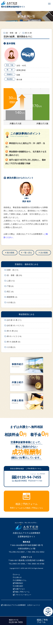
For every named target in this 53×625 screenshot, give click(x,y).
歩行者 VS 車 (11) (14, 320)
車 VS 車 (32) (12, 331)
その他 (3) (11, 347)
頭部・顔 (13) (12, 270)
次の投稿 (44, 252)
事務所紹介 (19, 583)
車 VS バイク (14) (14, 336)
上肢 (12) (11, 280)
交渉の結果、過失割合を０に (18, 36)
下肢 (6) (10, 286)
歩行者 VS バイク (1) (15, 325)
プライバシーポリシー (23, 595)
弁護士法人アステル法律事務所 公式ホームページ (21, 605)
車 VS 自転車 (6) (13, 341)
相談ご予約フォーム (22, 592)
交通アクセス (20, 589)
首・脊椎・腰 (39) (14, 275)
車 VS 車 (28, 33)
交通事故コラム (20, 580)
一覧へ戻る (27, 252)
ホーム (17, 574)
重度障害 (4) (12, 297)
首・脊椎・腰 (11, 33)
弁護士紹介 (19, 586)
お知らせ (18, 577)
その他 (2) (11, 302)
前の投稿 (10, 252)
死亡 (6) (10, 291)
